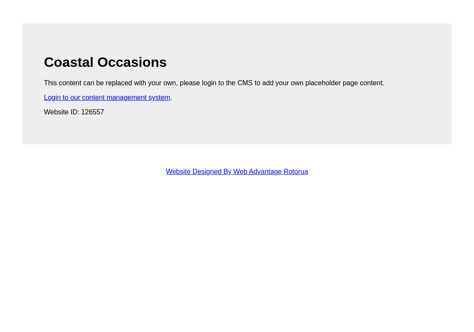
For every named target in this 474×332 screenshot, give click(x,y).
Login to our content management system (107, 97)
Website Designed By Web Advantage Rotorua (237, 171)
